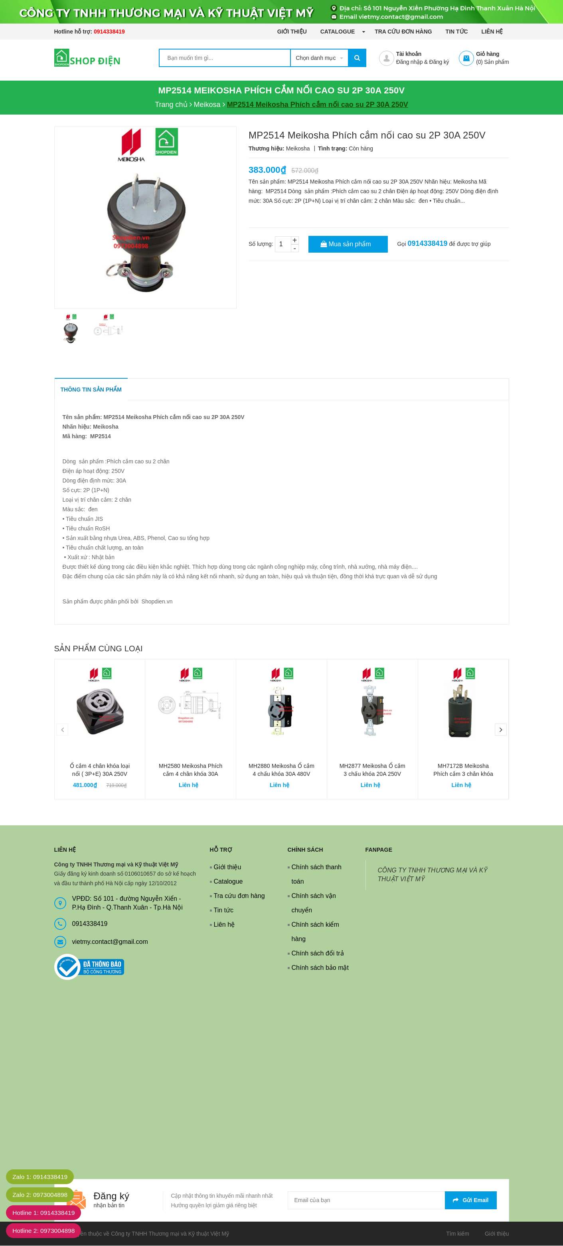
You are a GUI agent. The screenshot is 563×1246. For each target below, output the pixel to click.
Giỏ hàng (487, 54)
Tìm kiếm (457, 1234)
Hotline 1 (45, 1212)
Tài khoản (408, 54)
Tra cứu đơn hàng (403, 31)
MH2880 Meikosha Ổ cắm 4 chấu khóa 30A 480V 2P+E (281, 774)
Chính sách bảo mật (320, 968)
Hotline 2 (45, 1230)
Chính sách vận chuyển (314, 903)
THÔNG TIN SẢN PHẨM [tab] (91, 390)
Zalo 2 (41, 1194)
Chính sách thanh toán (317, 874)
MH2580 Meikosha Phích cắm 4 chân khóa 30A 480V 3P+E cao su (190, 774)
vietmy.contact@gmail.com (110, 942)
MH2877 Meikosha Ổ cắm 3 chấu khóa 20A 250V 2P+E (372, 774)
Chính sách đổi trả (318, 953)
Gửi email (470, 1200)
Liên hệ (492, 31)
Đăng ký (439, 62)
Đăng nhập (409, 62)
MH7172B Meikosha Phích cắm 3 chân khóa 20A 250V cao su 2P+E (463, 774)
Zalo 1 (41, 1176)
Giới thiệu (292, 31)
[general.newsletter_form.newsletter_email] (392, 1201)
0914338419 (109, 31)
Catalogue (338, 31)
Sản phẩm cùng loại (98, 649)
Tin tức (457, 31)
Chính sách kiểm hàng (315, 932)
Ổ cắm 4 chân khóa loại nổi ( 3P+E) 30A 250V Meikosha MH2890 (100, 774)
